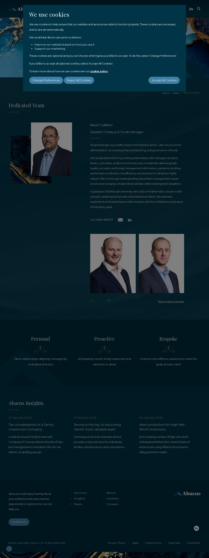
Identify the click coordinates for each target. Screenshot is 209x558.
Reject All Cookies (79, 80)
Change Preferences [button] (46, 80)
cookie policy (99, 71)
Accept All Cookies (164, 80)
